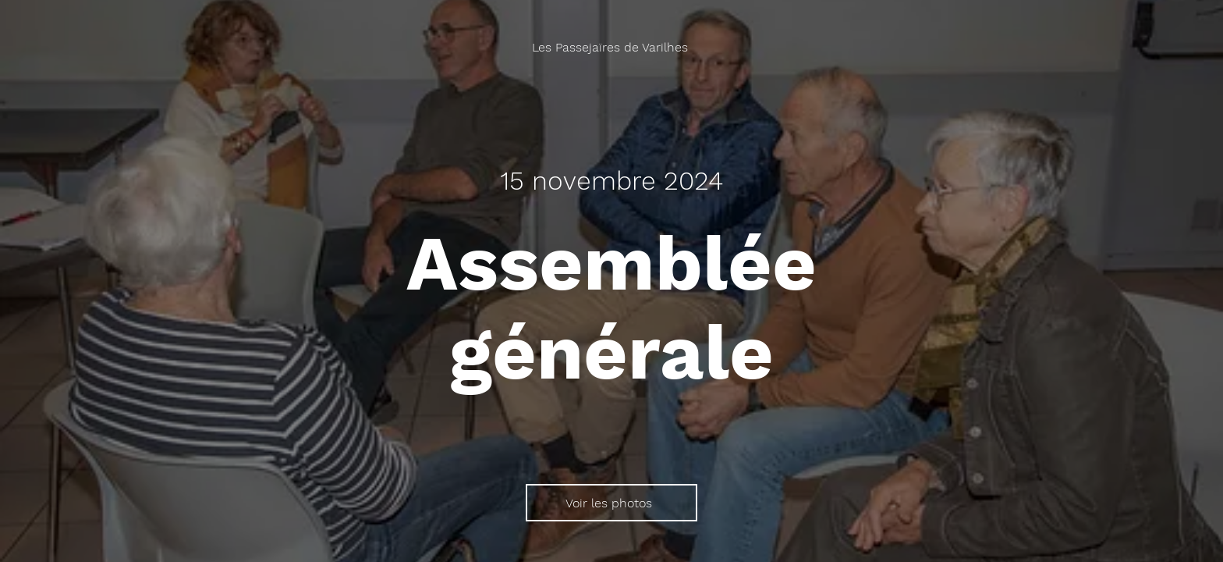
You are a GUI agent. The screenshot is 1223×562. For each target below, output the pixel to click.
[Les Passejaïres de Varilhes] (611, 47)
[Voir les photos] (611, 502)
